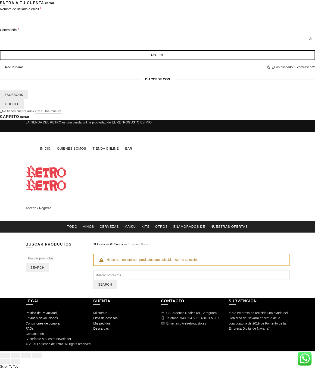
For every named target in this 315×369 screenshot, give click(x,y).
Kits (145, 226)
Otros (161, 226)
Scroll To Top (9, 366)
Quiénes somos (71, 148)
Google (12, 104)
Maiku (130, 226)
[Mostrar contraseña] (310, 38)
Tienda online (106, 148)
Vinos (88, 226)
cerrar (49, 3)
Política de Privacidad (41, 313)
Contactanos (35, 334)
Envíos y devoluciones (42, 318)
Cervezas (109, 226)
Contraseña (17, 29)
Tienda (118, 244)
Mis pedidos (102, 323)
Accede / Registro (38, 208)
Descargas (101, 328)
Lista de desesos (105, 318)
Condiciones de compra (43, 323)
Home (101, 244)
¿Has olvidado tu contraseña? (293, 67)
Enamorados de (189, 226)
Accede (157, 55)
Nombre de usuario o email (28, 8)
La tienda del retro (50, 344)
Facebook (14, 95)
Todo (72, 226)
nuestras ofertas (229, 226)
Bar (128, 148)
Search (105, 284)
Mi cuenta (100, 313)
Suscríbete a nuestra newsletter (48, 339)
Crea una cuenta (48, 111)
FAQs (30, 328)
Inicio (45, 148)
